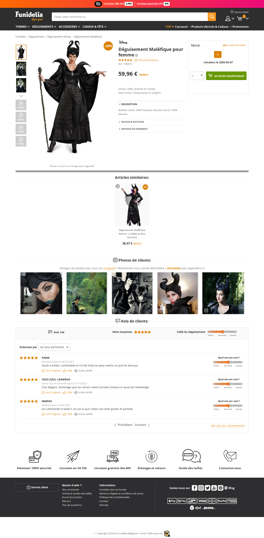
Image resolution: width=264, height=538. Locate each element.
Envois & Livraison (72, 497)
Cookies (103, 501)
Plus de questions (72, 505)
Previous (21, 42)
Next (21, 96)
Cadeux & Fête (93, 26)
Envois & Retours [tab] (132, 121)
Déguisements (42, 26)
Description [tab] (129, 104)
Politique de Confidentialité (114, 497)
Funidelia (21, 36)
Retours (66, 501)
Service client (37, 487)
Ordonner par (28, 347)
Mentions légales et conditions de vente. (121, 493)
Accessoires (68, 26)
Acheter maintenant (229, 76)
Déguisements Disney (59, 36)
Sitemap (103, 505)
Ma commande (70, 489)
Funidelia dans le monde (112, 489)
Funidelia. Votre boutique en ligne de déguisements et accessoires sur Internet (29, 16)
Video (21, 107)
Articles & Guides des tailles (77, 493)
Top (168, 26)
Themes (21, 26)
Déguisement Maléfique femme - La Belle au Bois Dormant (132, 233)
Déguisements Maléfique (88, 36)
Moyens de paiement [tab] (134, 129)
